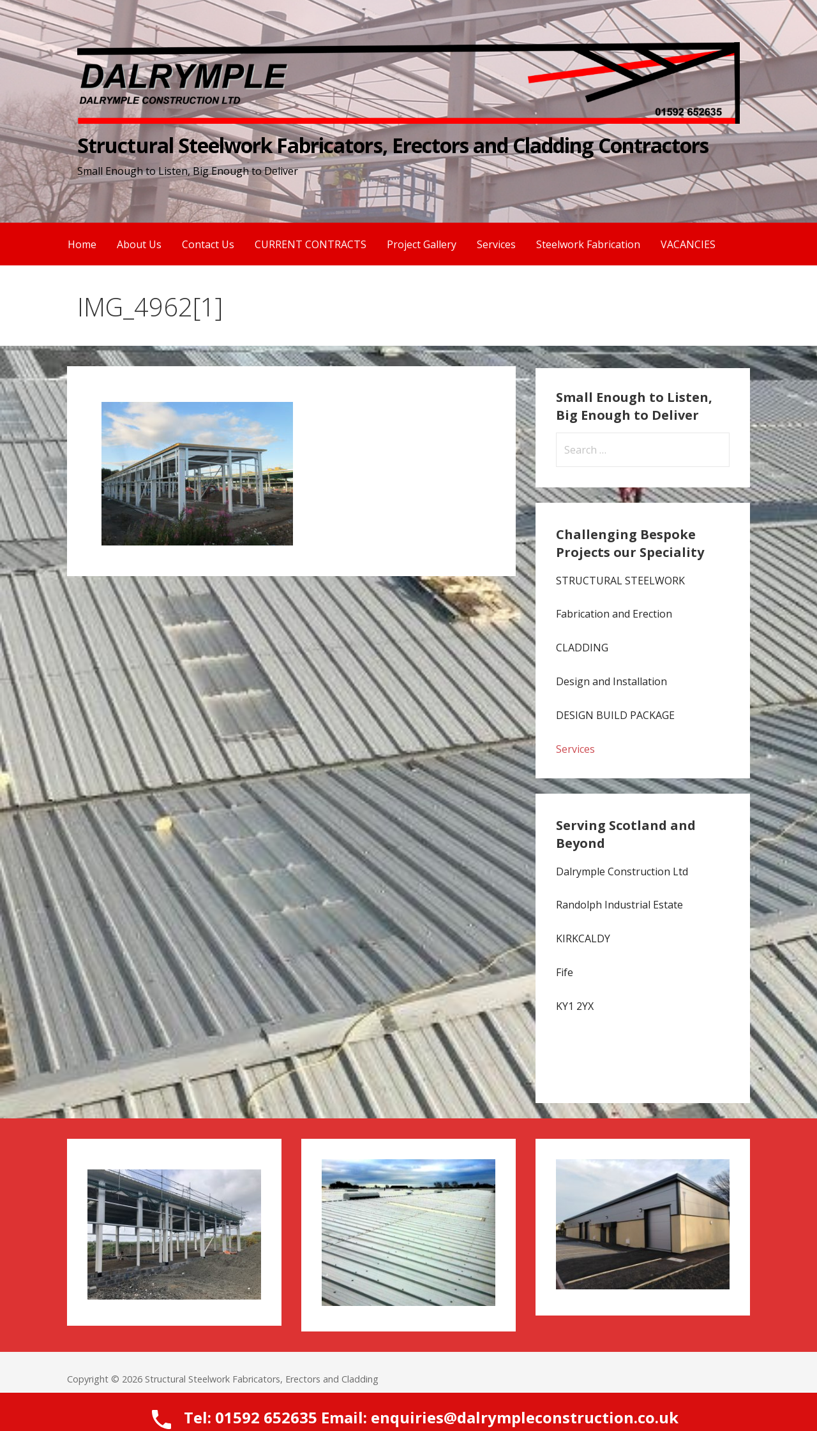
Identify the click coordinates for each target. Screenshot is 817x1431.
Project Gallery (421, 244)
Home (82, 244)
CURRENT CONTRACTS (310, 244)
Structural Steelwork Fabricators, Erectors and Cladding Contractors (392, 145)
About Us (139, 244)
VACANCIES (688, 244)
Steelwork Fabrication (588, 244)
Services (496, 244)
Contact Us (208, 244)
